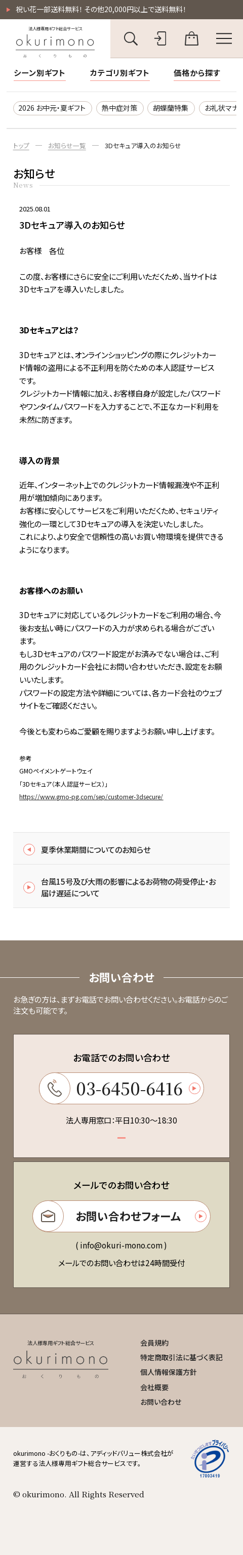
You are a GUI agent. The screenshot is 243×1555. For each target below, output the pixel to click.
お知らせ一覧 (67, 145)
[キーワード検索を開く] (131, 39)
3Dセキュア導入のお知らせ (143, 145)
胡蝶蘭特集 (170, 108)
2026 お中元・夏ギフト (52, 108)
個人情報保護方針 (168, 1372)
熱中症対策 (119, 108)
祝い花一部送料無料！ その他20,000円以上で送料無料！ (101, 9)
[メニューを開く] (223, 39)
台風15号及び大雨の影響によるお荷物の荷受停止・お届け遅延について (119, 887)
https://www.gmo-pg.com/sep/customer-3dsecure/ (91, 796)
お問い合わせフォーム (119, 1216)
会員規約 (154, 1342)
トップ (21, 145)
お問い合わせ (160, 1402)
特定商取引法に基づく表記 (181, 1357)
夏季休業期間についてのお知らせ (86, 849)
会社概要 (154, 1387)
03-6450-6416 (119, 1088)
